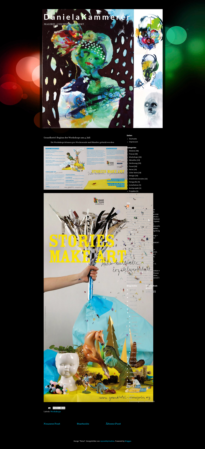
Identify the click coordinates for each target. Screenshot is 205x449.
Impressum (133, 142)
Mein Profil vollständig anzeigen (140, 284)
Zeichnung (133, 163)
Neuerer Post (52, 424)
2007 (132, 380)
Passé (131, 166)
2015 (132, 309)
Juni (133, 326)
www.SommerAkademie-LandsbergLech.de (139, 388)
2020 (132, 290)
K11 (130, 398)
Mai (133, 330)
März (134, 353)
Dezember (136, 316)
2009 (132, 373)
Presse (131, 154)
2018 (132, 298)
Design (132, 176)
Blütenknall (133, 392)
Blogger (128, 441)
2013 (132, 357)
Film (130, 194)
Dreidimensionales (136, 179)
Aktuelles (132, 160)
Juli (133, 322)
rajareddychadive (107, 441)
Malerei (132, 151)
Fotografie (133, 182)
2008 (132, 377)
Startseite (83, 424)
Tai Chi (131, 395)
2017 (132, 301)
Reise (131, 170)
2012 (132, 361)
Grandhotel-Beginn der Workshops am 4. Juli (136, 342)
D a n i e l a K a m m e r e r (87, 16)
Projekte (132, 191)
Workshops (55, 411)
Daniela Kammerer (136, 206)
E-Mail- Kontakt (135, 198)
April (134, 334)
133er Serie (133, 173)
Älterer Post (113, 424)
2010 (132, 369)
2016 (132, 305)
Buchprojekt (134, 188)
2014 (132, 313)
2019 (132, 294)
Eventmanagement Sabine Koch (142, 401)
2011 (132, 365)
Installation (133, 185)
